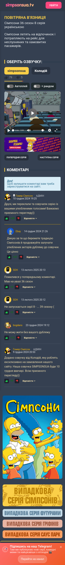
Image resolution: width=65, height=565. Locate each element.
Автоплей (17, 86)
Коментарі (18, 170)
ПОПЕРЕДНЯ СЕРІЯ (16, 157)
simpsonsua (16, 71)
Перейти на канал (32, 559)
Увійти (53, 5)
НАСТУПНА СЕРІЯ (49, 157)
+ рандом (43, 86)
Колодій (41, 71)
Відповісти (30, 218)
